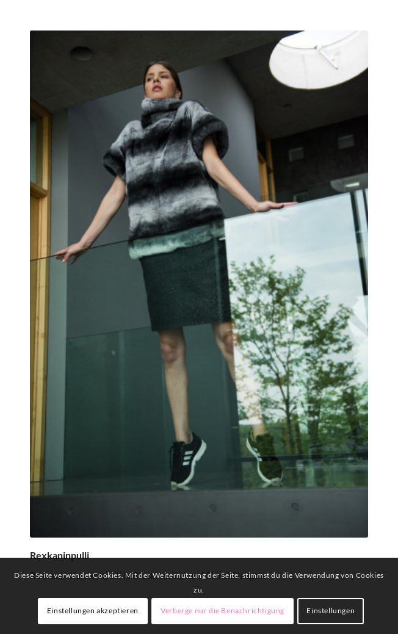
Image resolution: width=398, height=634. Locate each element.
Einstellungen (330, 610)
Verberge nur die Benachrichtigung (222, 610)
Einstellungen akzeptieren (93, 610)
